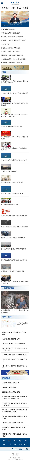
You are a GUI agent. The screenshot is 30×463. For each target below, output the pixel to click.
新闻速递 (6, 378)
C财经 (20, 441)
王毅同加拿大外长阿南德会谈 (10, 383)
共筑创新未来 (5, 25)
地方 (15, 444)
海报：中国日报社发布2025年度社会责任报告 (14, 215)
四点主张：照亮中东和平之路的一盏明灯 (13, 343)
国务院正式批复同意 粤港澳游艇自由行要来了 (14, 260)
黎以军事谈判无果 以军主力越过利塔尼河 (13, 271)
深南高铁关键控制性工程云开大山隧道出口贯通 (14, 93)
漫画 (20, 444)
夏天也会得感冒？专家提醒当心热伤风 (12, 182)
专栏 (4, 317)
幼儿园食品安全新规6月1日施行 (10, 204)
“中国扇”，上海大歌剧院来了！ (10, 171)
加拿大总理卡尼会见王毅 (9, 387)
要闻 (4, 72)
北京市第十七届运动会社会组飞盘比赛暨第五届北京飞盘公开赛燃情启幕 (14, 397)
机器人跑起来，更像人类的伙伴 (11, 339)
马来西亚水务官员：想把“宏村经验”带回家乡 (13, 59)
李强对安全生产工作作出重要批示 (10, 33)
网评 (10, 317)
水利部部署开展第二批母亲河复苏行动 (12, 193)
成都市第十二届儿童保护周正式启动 (12, 423)
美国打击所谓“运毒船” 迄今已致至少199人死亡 (14, 226)
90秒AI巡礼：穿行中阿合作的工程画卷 (12, 55)
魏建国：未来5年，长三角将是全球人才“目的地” (14, 333)
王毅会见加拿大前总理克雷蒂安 (11, 392)
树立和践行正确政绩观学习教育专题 (11, 62)
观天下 (26, 444)
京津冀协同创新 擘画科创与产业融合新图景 (14, 354)
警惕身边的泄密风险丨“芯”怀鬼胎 (10, 48)
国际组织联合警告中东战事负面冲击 (11, 126)
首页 (4, 441)
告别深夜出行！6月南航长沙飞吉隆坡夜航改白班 (14, 428)
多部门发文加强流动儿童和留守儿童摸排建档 (14, 160)
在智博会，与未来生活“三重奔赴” (10, 51)
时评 (9, 441)
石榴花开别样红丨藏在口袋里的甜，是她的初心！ (14, 435)
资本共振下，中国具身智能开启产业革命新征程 (14, 367)
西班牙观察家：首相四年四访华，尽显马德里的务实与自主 (14, 349)
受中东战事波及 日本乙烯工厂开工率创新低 (13, 249)
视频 (4, 444)
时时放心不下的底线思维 (8, 29)
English (14, 449)
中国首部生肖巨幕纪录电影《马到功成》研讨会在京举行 (14, 404)
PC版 (26, 449)
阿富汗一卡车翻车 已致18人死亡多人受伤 (13, 237)
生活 (26, 441)
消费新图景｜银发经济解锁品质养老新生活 (13, 40)
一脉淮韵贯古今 (5, 44)
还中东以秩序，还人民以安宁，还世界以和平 (14, 360)
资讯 (15, 441)
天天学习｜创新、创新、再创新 (15, 8)
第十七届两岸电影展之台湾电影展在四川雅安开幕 (14, 417)
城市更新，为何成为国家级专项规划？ (12, 36)
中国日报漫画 (8, 288)
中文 (20, 449)
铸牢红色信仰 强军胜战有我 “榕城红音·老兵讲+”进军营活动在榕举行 (14, 410)
